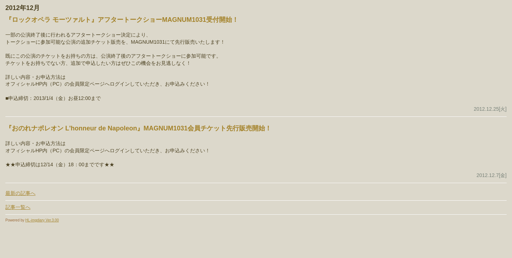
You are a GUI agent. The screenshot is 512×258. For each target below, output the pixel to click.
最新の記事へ (20, 193)
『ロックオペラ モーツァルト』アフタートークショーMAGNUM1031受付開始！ (121, 19)
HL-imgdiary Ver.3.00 (42, 220)
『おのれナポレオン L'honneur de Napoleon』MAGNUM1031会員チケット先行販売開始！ (138, 128)
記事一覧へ (17, 207)
